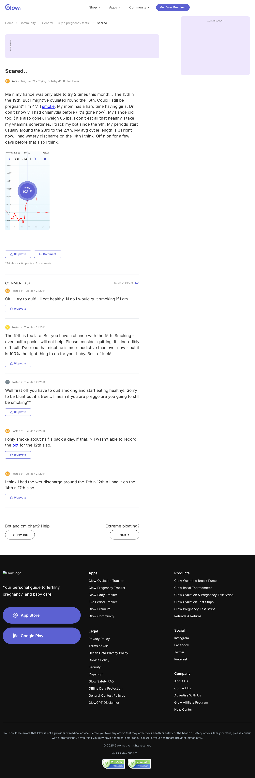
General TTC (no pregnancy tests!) (66, 23)
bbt (15, 445)
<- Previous (20, 534)
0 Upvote (18, 254)
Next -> (124, 534)
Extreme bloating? (122, 526)
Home (9, 23)
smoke (48, 106)
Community (28, 23)
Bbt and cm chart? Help (27, 526)
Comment (47, 254)
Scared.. (103, 23)
